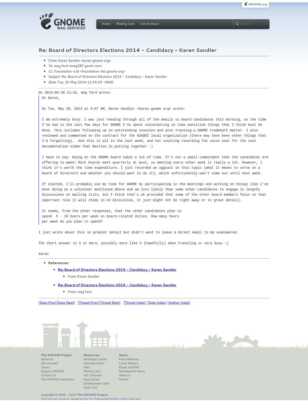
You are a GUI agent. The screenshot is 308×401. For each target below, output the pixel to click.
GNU (138, 399)
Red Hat (88, 399)
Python (125, 399)
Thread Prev (88, 302)
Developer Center (95, 359)
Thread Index (135, 302)
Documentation (94, 363)
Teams (45, 367)
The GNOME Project (56, 355)
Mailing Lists (125, 24)
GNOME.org (257, 4)
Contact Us (48, 375)
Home (106, 24)
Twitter (123, 379)
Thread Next (109, 302)
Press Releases (129, 359)
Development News (132, 371)
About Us (47, 359)
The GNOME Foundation (57, 379)
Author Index (179, 302)
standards (63, 399)
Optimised (47, 399)
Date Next (65, 302)
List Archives (150, 24)
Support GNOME (52, 371)
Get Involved (49, 363)
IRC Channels (93, 375)
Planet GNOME (129, 367)
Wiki (87, 367)
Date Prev (47, 302)
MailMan (114, 399)
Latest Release (128, 363)
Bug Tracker (92, 379)
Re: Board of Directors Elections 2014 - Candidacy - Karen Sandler (117, 269)
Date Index (156, 302)
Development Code (96, 383)
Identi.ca (124, 375)
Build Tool (90, 387)
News (123, 355)
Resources (92, 355)
